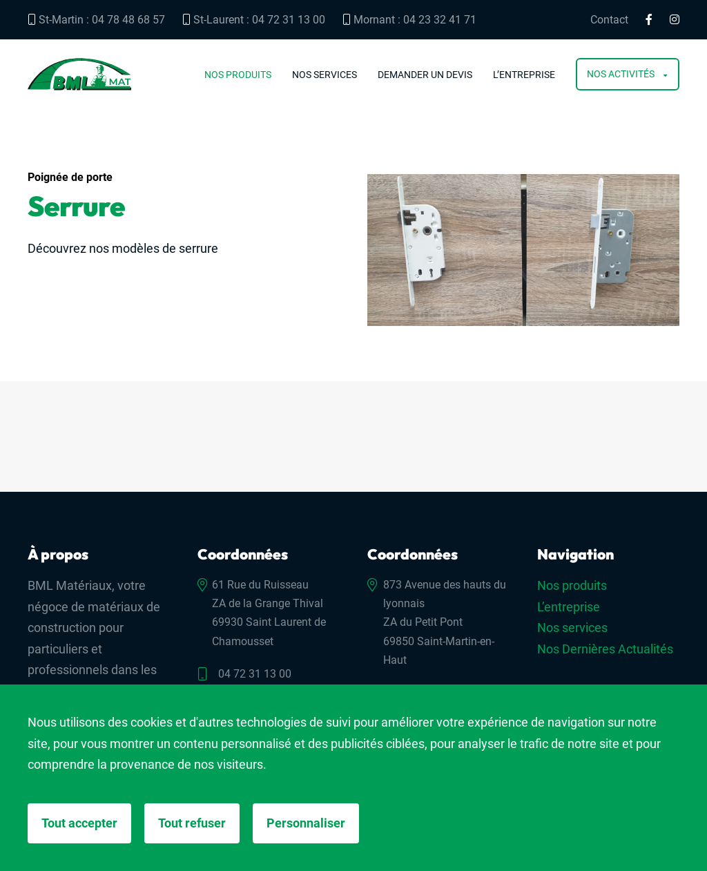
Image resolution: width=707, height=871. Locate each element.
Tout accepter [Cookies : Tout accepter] (79, 823)
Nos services (324, 74)
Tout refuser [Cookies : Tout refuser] (192, 823)
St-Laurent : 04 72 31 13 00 (253, 20)
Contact (609, 20)
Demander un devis (425, 74)
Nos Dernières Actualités (605, 649)
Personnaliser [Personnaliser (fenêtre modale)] (306, 823)
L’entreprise (524, 74)
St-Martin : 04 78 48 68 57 (96, 20)
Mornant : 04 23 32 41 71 (409, 20)
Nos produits (237, 74)
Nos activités (621, 74)
